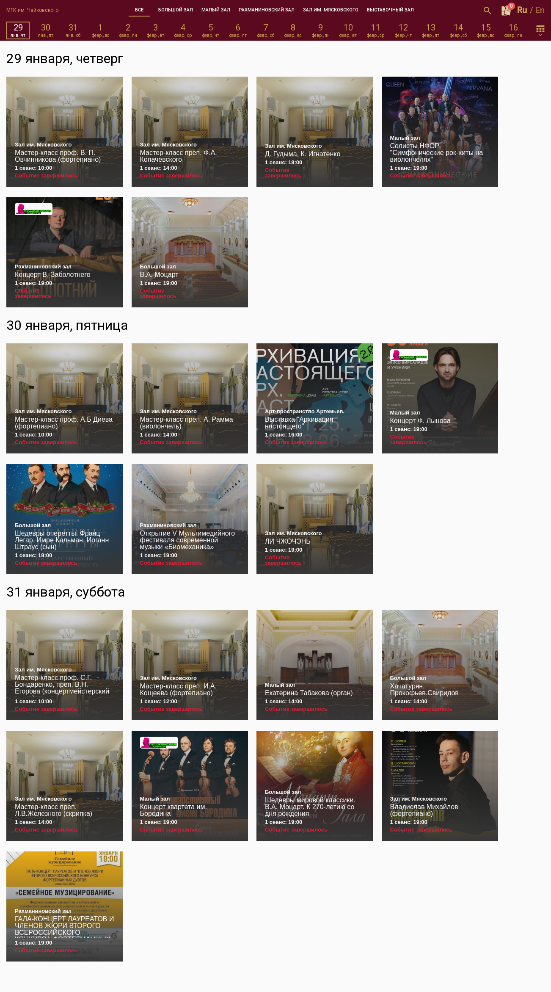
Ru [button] (522, 10)
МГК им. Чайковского (32, 10)
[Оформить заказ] (506, 10)
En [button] (540, 10)
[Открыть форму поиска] (487, 10)
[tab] (139, 10)
